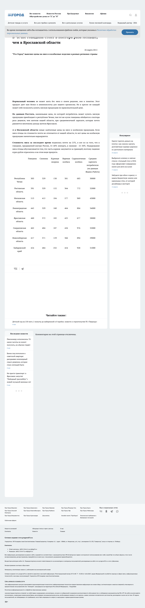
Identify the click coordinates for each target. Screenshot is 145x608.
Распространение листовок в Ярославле (17, 565)
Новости (35, 531)
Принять (130, 32)
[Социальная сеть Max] (117, 511)
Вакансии (89, 13)
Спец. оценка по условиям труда (15, 581)
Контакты (8, 531)
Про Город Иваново (48, 508)
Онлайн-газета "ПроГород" (69, 515)
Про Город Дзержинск (30, 508)
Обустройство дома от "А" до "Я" (44, 16)
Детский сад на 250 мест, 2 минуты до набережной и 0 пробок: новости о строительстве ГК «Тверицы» (56, 323)
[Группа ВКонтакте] (101, 511)
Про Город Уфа (66, 510)
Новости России (54, 13)
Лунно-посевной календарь (100, 23)
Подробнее (72, 586)
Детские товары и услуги (18, 23)
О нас (62, 528)
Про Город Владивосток (12, 515)
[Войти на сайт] (136, 15)
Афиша (103, 13)
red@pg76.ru (29, 551)
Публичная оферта (10, 520)
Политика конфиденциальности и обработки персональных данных (25, 590)
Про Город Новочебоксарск (32, 510)
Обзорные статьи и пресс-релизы (42, 528)
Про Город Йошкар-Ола (68, 508)
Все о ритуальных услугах (72, 23)
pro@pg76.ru (33, 549)
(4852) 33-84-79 (20, 551)
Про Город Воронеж (11, 508)
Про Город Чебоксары (87, 510)
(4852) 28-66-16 (24, 549)
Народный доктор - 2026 (127, 23)
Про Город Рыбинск (48, 510)
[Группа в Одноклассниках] (106, 511)
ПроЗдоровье (73, 13)
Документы (45, 515)
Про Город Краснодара (31, 515)
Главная (62, 531)
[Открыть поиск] (130, 15)
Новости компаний (10, 528)
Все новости (35, 13)
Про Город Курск (85, 508)
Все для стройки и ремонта (45, 23)
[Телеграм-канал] (112, 511)
